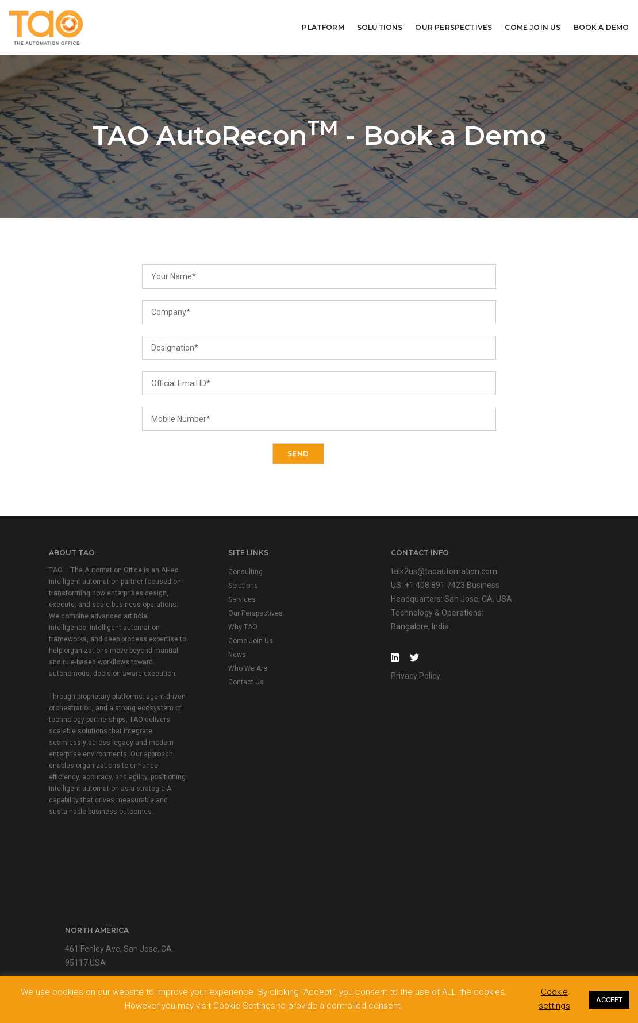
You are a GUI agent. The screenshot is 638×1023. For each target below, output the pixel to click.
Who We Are (225, 670)
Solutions (380, 26)
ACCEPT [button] (609, 999)
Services (219, 601)
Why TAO (220, 629)
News (215, 656)
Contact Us (223, 684)
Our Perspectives (454, 26)
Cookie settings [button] (554, 999)
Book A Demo (601, 26)
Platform (323, 26)
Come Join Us (533, 26)
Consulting (223, 574)
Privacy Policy (369, 677)
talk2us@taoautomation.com (398, 573)
